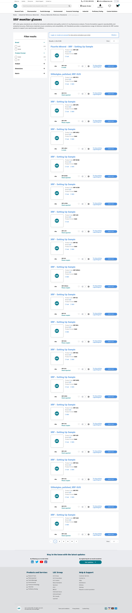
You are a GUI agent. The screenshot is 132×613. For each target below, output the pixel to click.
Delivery (81, 585)
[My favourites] (109, 6)
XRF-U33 (75, 215)
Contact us (48, 1)
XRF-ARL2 (76, 132)
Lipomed (55, 598)
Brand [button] (30, 42)
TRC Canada (56, 596)
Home (15, 15)
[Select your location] (116, 1)
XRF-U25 (75, 435)
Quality (23, 1)
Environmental (32, 582)
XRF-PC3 (75, 77)
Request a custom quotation (87, 589)
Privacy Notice (75, 608)
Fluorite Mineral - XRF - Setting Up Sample (72, 46)
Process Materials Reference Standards (54, 15)
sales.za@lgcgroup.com (105, 1)
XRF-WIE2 (76, 380)
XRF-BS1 (75, 325)
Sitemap (81, 587)
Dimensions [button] (30, 68)
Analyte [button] (30, 64)
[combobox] (46, 6)
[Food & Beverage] (27, 580)
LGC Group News (57, 578)
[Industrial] (27, 587)
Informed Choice (57, 592)
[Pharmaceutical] (27, 578)
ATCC (54, 587)
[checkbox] (16, 46)
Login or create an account (60, 35)
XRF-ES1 (75, 353)
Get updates (89, 562)
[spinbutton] (85, 66)
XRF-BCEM (76, 160)
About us (16, 1)
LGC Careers (56, 580)
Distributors (82, 582)
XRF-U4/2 (76, 518)
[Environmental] (27, 582)
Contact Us (82, 578)
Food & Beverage (32, 580)
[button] (89, 66)
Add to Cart (111, 66)
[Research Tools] (27, 576)
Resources (30, 1)
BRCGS (54, 589)
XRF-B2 (75, 242)
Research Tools (32, 576)
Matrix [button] (30, 73)
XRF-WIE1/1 (76, 270)
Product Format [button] (30, 53)
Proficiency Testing (33, 589)
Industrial (30, 587)
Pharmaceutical (32, 578)
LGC (70, 52)
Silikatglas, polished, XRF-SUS (66, 74)
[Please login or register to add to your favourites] (79, 66)
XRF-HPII (75, 105)
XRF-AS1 (75, 408)
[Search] (69, 6)
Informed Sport (57, 594)
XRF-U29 (75, 50)
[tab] (30, 42)
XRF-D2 (75, 297)
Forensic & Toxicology (33, 584)
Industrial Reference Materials (29, 15)
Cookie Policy (85, 608)
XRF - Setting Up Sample (63, 101)
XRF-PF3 (75, 490)
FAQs (80, 580)
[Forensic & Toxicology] (27, 585)
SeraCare (55, 585)
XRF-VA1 (75, 463)
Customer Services (84, 576)
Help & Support (39, 1)
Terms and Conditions (64, 608)
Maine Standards (57, 582)
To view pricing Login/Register (97, 66)
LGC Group (56, 576)
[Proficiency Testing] (27, 589)
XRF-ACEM (76, 187)
